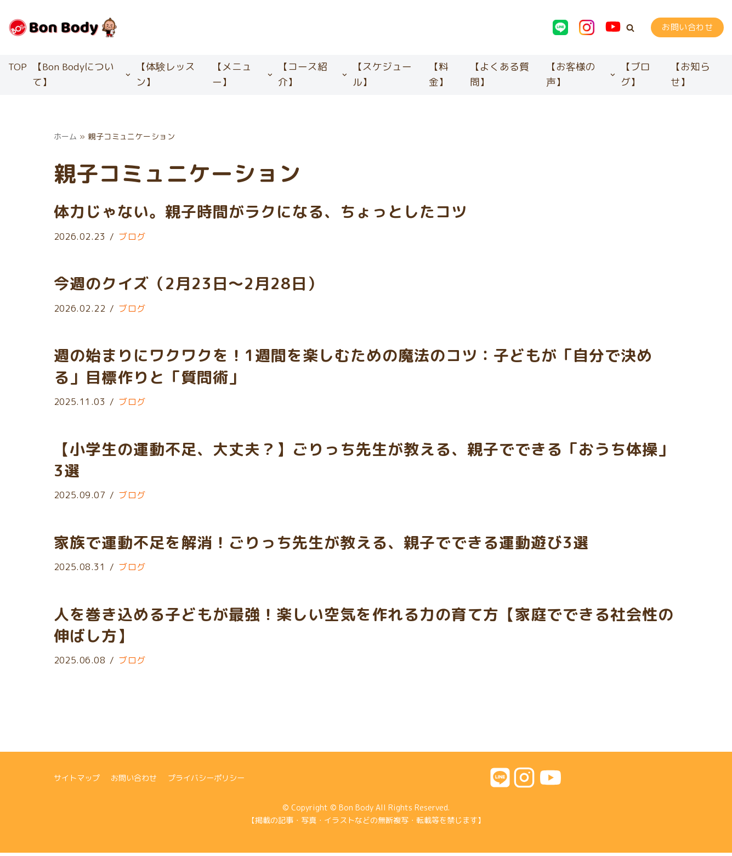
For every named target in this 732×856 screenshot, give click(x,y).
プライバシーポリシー (206, 780)
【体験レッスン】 (165, 74)
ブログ (132, 238)
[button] (630, 28)
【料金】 (439, 74)
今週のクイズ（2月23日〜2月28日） (188, 285)
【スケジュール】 (382, 74)
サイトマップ (77, 780)
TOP (17, 67)
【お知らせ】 (690, 74)
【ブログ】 (635, 74)
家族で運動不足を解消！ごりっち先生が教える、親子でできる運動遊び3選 (321, 544)
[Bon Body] (63, 27)
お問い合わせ (687, 27)
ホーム (66, 137)
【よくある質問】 (499, 74)
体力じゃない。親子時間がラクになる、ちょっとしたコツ (260, 212)
